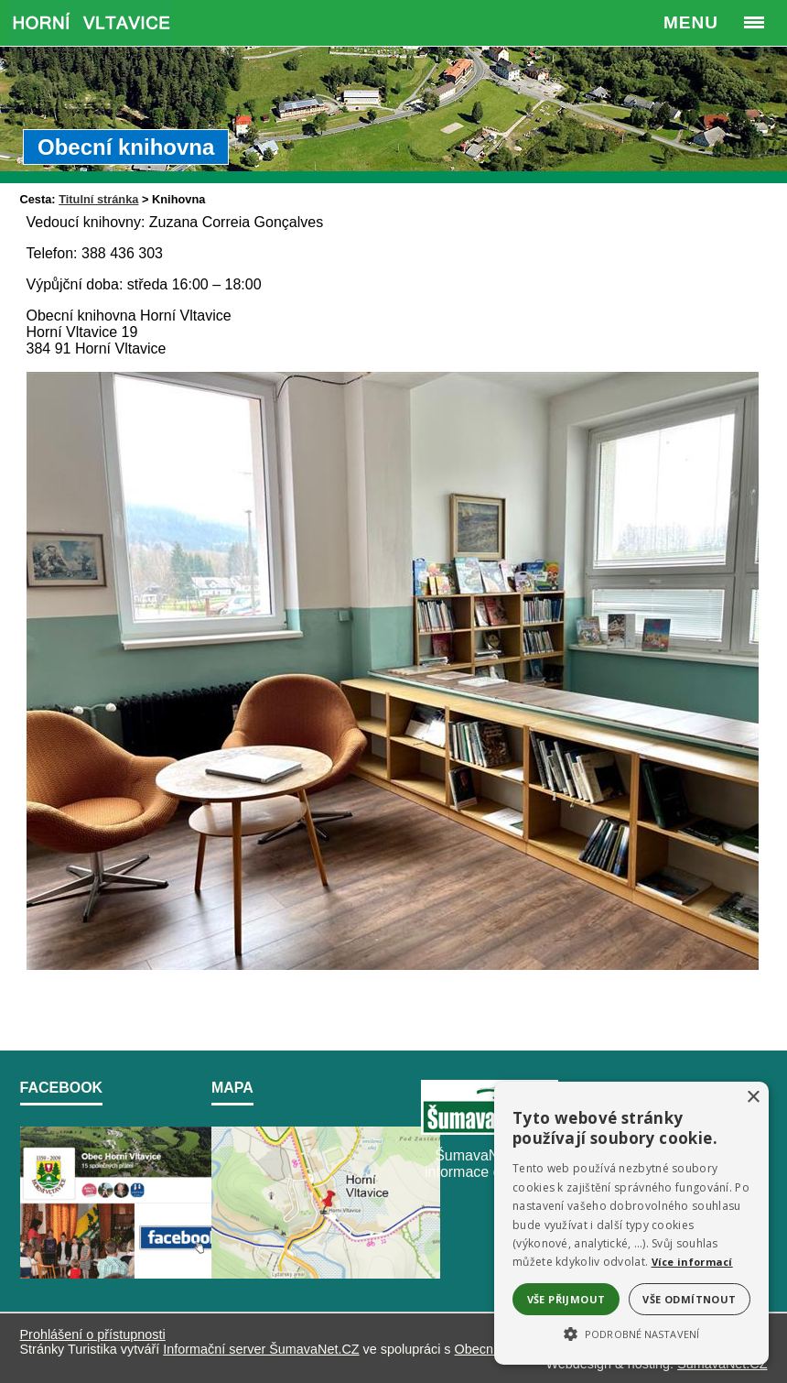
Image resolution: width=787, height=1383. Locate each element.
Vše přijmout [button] (566, 1299)
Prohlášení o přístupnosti (93, 1334)
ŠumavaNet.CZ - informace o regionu (489, 1164)
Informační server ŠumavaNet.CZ (261, 1349)
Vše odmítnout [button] (689, 1299)
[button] (631, 1332)
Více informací (692, 1262)
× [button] (753, 1098)
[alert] (631, 1223)
